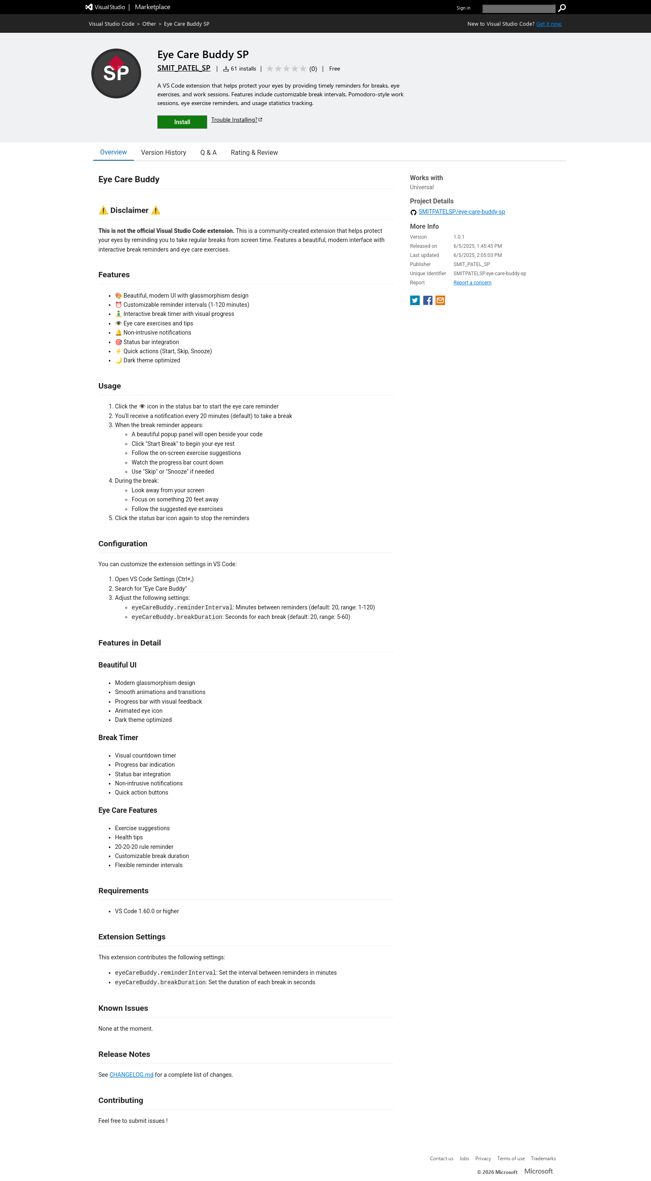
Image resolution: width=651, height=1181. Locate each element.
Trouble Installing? (237, 119)
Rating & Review (254, 152)
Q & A (209, 152)
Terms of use (511, 1158)
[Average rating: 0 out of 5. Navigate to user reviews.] (290, 68)
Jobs (464, 1158)
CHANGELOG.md (132, 1074)
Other (149, 23)
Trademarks (543, 1158)
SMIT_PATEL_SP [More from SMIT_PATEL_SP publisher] (183, 68)
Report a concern (473, 283)
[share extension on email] (440, 303)
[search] (519, 8)
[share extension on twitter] (415, 303)
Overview (113, 152)
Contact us (441, 1158)
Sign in (463, 8)
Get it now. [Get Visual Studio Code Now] (549, 23)
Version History (163, 152)
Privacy (483, 1158)
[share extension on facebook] (428, 303)
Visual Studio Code (112, 23)
